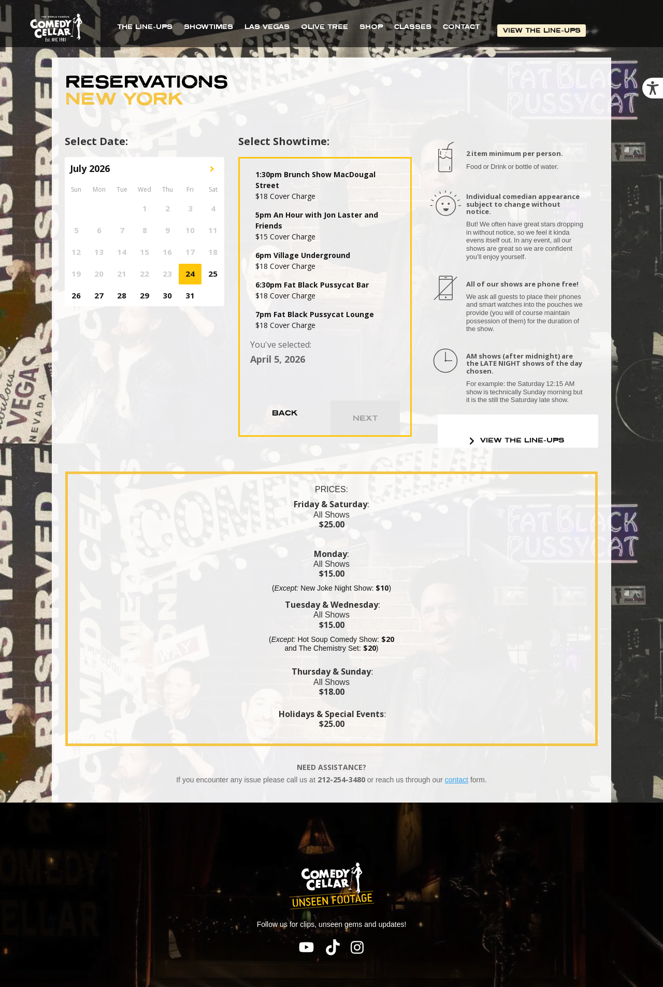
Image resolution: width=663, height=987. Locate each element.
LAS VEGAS (267, 27)
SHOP (371, 27)
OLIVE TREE (324, 27)
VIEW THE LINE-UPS (542, 30)
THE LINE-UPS (144, 27)
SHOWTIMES (208, 27)
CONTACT (461, 27)
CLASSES (412, 27)
